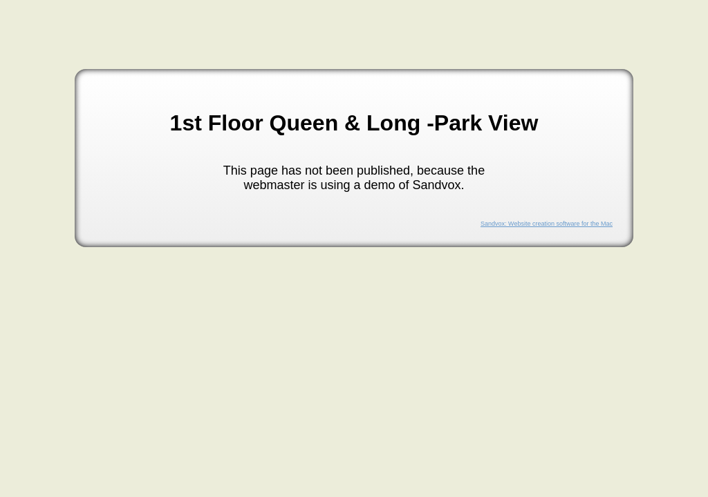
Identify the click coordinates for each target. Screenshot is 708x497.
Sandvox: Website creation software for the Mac (547, 223)
